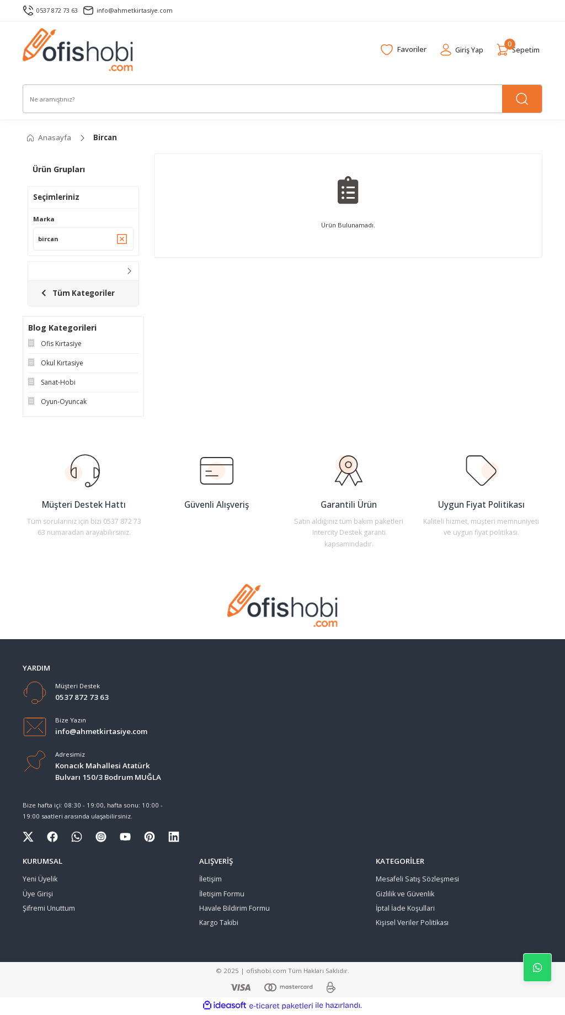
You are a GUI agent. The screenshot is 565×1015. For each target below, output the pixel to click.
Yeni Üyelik (40, 880)
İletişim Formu (221, 895)
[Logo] (78, 49)
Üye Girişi (38, 895)
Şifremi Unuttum (49, 909)
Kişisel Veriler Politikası (412, 924)
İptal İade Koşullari (405, 909)
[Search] (282, 98)
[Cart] (516, 50)
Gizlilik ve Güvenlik (405, 895)
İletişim (210, 880)
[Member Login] (458, 50)
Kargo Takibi (218, 924)
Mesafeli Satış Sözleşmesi (417, 880)
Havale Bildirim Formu (234, 909)
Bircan (105, 137)
